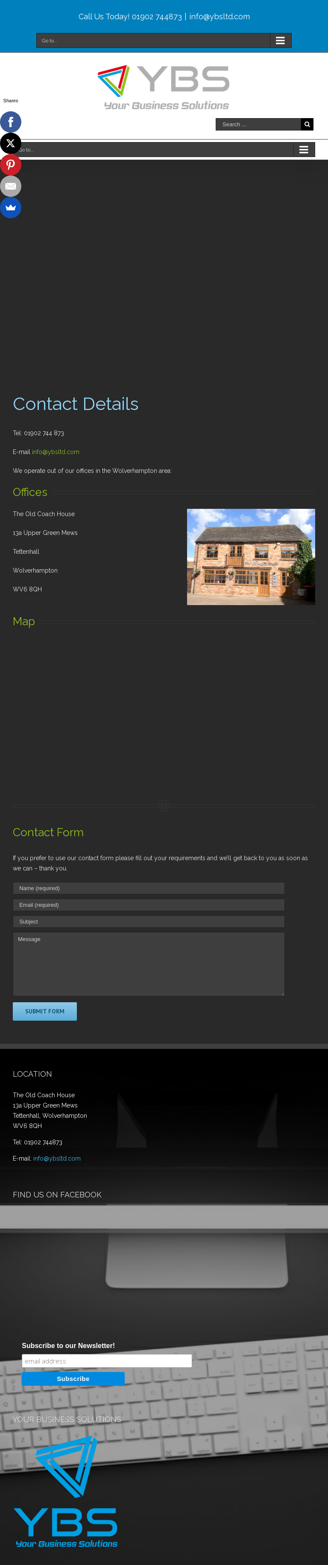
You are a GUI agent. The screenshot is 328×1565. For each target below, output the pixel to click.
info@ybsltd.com (219, 16)
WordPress (273, 1558)
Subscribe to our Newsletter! (68, 1250)
